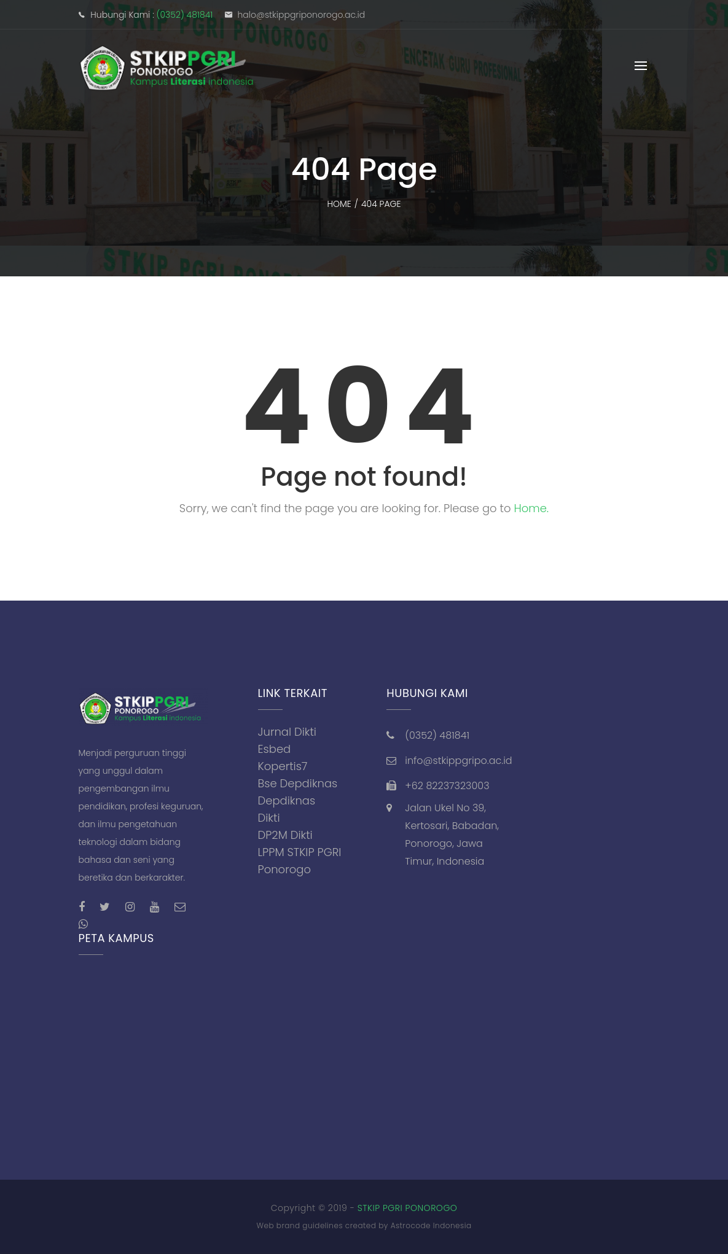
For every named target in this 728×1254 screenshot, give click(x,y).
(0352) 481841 (185, 15)
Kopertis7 (283, 766)
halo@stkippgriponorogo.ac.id (301, 15)
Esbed (274, 749)
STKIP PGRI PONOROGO (408, 1208)
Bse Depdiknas (298, 783)
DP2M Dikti (285, 835)
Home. (531, 508)
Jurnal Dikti (287, 731)
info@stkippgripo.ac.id (458, 761)
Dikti (269, 817)
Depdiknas (287, 800)
